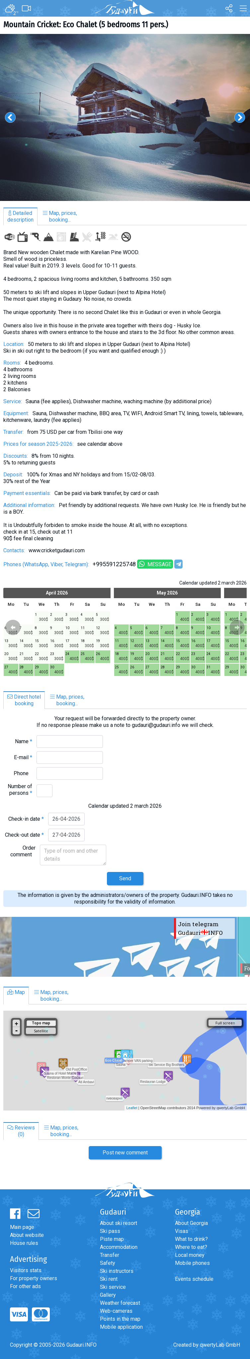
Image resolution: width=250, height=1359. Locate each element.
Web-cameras (116, 1311)
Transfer (109, 1255)
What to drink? (191, 1239)
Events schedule (194, 1279)
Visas (181, 1231)
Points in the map (120, 1319)
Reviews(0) (21, 1130)
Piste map (112, 1239)
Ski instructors (116, 1271)
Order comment (23, 851)
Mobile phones (192, 1263)
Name (23, 741)
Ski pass (110, 1231)
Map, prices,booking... (60, 216)
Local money (190, 1255)
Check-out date (24, 835)
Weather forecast (120, 1303)
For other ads (25, 1286)
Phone (23, 773)
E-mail (23, 757)
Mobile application (121, 1327)
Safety (107, 1263)
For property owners (33, 1278)
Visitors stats (26, 1270)
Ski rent (109, 1279)
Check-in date (26, 819)
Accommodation (118, 1247)
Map (16, 992)
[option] (125, 117)
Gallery (108, 1295)
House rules (24, 1243)
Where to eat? (191, 1247)
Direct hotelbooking (24, 700)
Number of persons (20, 789)
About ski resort (118, 1223)
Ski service (113, 1287)
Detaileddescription (20, 216)
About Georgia (191, 1223)
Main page (22, 1227)
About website (27, 1235)
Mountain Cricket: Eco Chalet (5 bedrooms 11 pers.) (85, 24)
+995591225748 (114, 564)
